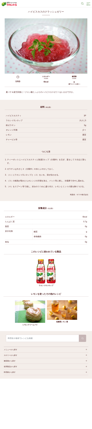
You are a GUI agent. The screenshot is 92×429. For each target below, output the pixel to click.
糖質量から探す (10, 361)
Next (76, 311)
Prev (16, 311)
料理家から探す (10, 372)
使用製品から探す (10, 366)
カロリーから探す (10, 355)
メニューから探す (10, 350)
